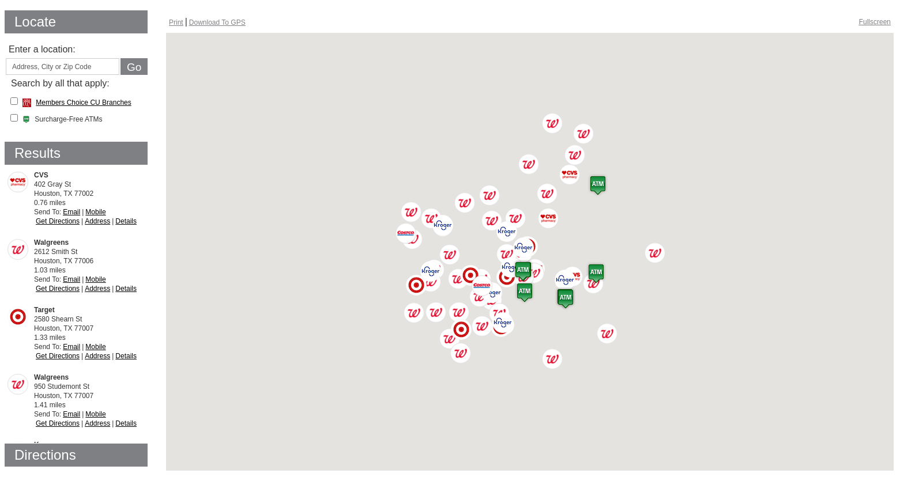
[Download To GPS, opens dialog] (217, 22)
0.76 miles (85, 194)
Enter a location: (42, 49)
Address (97, 221)
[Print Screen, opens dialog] (176, 22)
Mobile (95, 212)
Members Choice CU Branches (83, 103)
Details (126, 221)
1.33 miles (85, 328)
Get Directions (58, 221)
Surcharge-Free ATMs (62, 119)
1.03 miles (85, 261)
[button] (548, 218)
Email (71, 212)
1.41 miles (85, 396)
